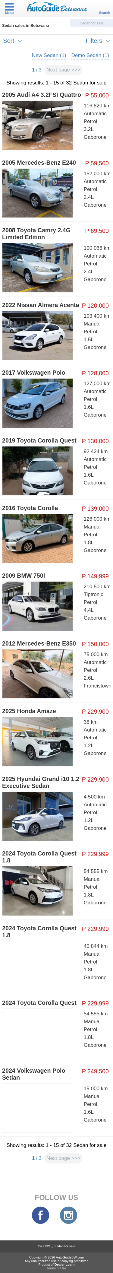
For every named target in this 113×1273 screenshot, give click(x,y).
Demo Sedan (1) (90, 55)
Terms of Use (56, 1268)
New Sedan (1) (49, 55)
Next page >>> (63, 70)
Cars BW (44, 1246)
